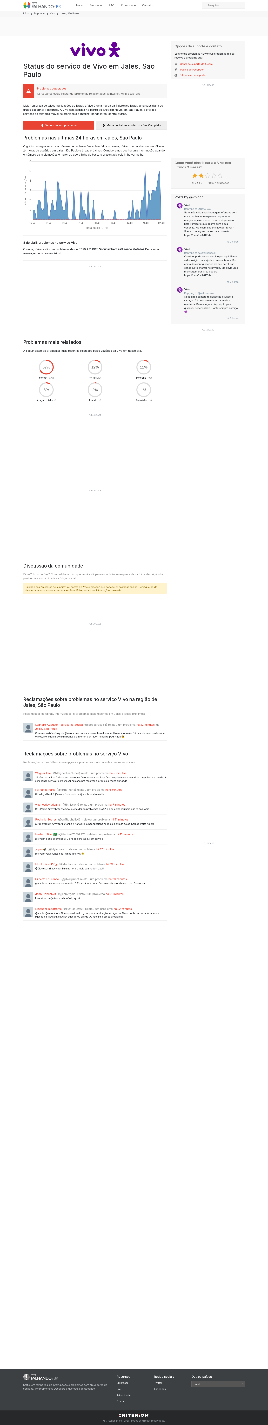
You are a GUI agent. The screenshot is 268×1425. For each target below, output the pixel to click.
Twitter (158, 1382)
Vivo (52, 13)
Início (79, 5)
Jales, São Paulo (46, 728)
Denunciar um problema (59, 125)
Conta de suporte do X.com (196, 64)
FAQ (111, 5)
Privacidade (128, 5)
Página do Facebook (192, 69)
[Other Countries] (218, 1384)
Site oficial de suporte (193, 75)
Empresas (96, 5)
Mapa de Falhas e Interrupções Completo (131, 125)
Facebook (160, 1389)
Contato (147, 5)
